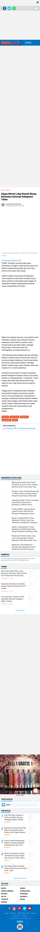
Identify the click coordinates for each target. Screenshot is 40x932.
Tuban (15, 420)
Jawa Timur (14, 417)
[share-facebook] (4, 8)
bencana (5, 417)
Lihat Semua (20, 610)
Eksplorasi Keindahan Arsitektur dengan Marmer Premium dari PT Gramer (13, 586)
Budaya (3, 888)
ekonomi (4, 902)
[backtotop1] (38, 918)
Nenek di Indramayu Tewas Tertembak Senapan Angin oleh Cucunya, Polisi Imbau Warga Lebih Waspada (14, 855)
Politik (3, 896)
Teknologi (4, 899)
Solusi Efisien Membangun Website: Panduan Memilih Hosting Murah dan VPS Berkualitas (14, 843)
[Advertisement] (20, 20)
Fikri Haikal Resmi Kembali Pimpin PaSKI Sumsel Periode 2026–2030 (15, 868)
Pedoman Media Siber (23, 913)
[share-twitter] (9, 8)
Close (20, 921)
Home (2, 190)
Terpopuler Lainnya (20, 878)
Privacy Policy (16, 916)
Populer (28, 42)
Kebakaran (24, 417)
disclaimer (25, 916)
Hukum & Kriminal (7, 891)
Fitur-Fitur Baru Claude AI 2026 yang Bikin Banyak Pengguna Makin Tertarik (12, 599)
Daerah (22, 888)
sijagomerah (6, 420)
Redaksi (7, 913)
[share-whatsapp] (14, 8)
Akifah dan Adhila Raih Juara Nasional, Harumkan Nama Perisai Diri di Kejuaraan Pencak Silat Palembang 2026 (14, 573)
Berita (8, 805)
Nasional (4, 894)
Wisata (22, 899)
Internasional (25, 891)
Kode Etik (13, 913)
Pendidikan (24, 894)
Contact (33, 913)
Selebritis (23, 896)
